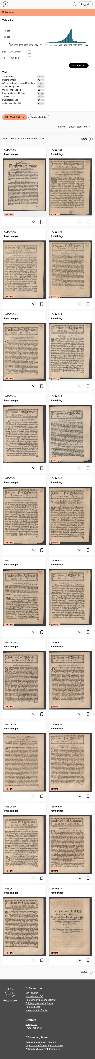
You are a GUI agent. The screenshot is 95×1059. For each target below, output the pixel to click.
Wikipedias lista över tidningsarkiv (43, 1049)
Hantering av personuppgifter (40, 1000)
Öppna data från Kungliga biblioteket (44, 1045)
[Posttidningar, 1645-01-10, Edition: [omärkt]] (24, 264)
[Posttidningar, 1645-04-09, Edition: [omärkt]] (24, 674)
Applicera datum (78, 65)
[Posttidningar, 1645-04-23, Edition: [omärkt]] (71, 756)
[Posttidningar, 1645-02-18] (24, 428)
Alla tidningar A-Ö (34, 996)
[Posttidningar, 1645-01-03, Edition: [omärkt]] (24, 182)
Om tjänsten (32, 993)
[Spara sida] (42, 222)
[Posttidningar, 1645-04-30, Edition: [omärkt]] (24, 838)
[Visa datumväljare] (29, 52)
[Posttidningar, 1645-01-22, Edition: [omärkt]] (71, 264)
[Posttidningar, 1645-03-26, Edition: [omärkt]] (71, 592)
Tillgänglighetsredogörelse (39, 1003)
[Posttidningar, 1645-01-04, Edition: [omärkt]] (71, 182)
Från (4, 52)
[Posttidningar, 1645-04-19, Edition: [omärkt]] (24, 756)
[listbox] (23, 90)
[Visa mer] (34, 222)
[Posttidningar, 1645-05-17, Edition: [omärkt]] (71, 920)
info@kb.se (31, 1024)
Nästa (87, 139)
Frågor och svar (33, 1028)
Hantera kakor (33, 1006)
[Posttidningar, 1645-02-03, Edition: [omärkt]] (24, 346)
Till (3, 58)
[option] (23, 76)
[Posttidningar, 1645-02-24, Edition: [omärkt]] (24, 510)
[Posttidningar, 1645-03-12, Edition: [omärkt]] (24, 592)
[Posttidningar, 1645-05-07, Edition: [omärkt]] (71, 838)
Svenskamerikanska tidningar (41, 1042)
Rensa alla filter (39, 117)
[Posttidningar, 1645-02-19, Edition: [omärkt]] (71, 428)
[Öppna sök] (74, 4)
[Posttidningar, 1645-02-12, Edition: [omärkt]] (71, 346)
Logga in (85, 4)
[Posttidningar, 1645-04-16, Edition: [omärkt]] (71, 674)
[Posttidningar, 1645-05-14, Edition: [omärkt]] (24, 920)
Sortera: (62, 126)
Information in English (37, 1010)
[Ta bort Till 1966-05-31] (23, 117)
